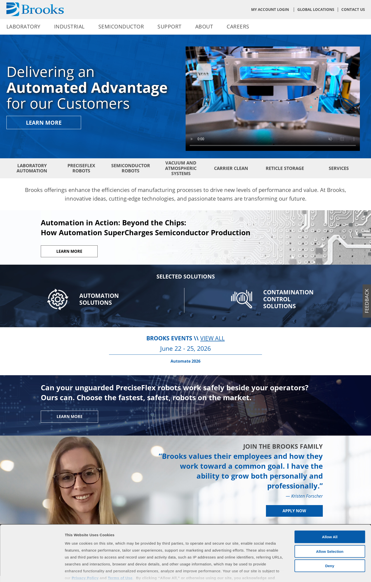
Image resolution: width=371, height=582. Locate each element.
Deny (329, 535)
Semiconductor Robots (130, 168)
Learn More (44, 122)
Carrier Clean (231, 168)
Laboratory (23, 26)
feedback (366, 301)
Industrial (69, 26)
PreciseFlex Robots (81, 168)
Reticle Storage (285, 168)
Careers (238, 26)
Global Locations (315, 9)
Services (339, 168)
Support (169, 26)
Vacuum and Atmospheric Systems (180, 168)
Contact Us (353, 9)
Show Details (259, 572)
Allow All (330, 506)
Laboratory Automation (32, 168)
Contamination (288, 299)
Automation (99, 299)
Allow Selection (330, 520)
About (204, 26)
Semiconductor (121, 26)
